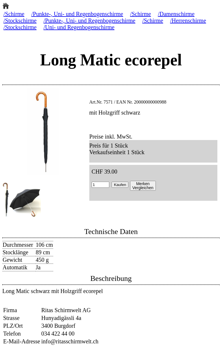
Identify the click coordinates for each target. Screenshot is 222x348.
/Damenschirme (176, 14)
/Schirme (13, 14)
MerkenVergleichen (142, 185)
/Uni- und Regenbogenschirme (78, 27)
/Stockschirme (19, 20)
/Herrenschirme (188, 20)
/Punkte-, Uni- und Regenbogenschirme (77, 14)
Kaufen (120, 185)
